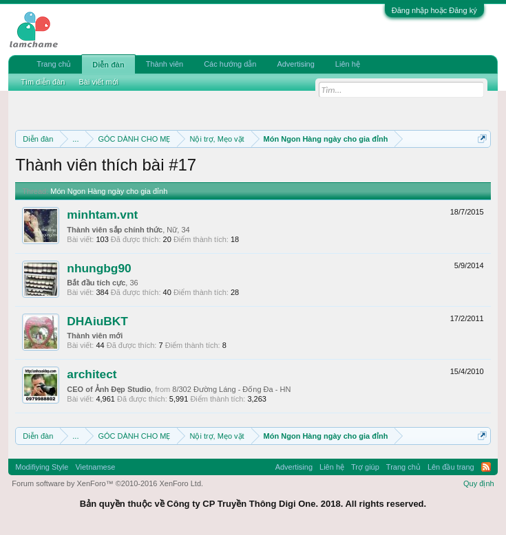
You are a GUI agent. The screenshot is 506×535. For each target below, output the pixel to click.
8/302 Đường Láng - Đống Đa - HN (231, 389)
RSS (486, 467)
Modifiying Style (41, 467)
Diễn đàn (108, 65)
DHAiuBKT (97, 321)
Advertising (295, 64)
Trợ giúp (365, 467)
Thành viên (164, 64)
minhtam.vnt (102, 214)
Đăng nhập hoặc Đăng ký (434, 10)
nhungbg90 (99, 268)
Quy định (478, 483)
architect (91, 374)
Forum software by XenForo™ (107, 483)
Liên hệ (347, 64)
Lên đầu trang (451, 467)
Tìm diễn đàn (43, 82)
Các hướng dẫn (230, 64)
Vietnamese (95, 467)
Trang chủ (53, 64)
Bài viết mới (98, 82)
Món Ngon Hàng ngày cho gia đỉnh (108, 191)
